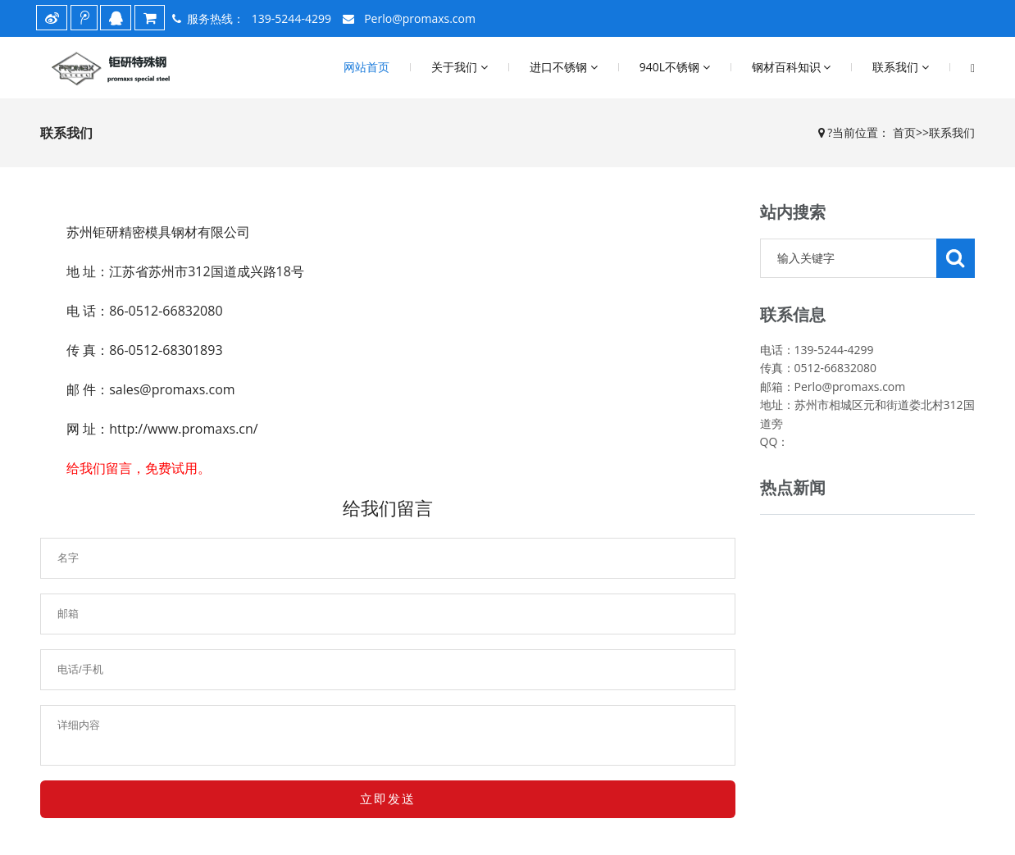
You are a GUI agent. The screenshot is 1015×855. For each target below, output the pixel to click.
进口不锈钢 (564, 67)
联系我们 (900, 67)
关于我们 (459, 67)
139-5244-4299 (291, 18)
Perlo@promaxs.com (419, 18)
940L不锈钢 (674, 67)
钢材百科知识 (791, 67)
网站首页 (366, 67)
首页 (904, 132)
